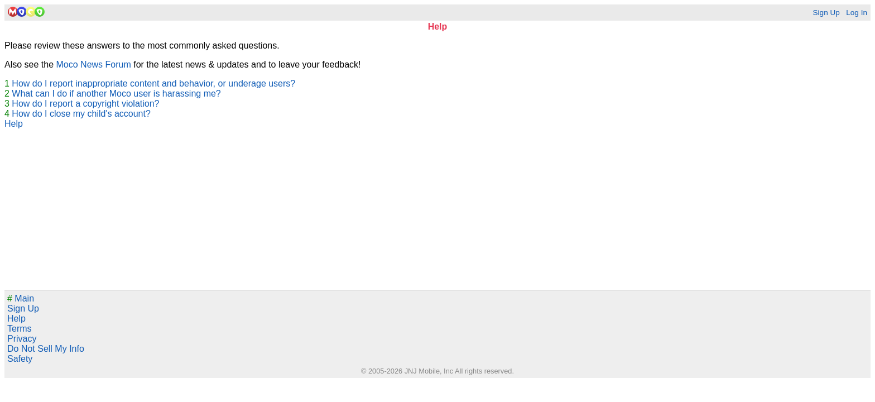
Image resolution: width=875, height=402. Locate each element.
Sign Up (825, 12)
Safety (19, 358)
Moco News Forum (93, 64)
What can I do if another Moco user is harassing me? (116, 93)
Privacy (21, 338)
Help (13, 123)
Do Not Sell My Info (45, 348)
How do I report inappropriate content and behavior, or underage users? (153, 83)
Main (20, 298)
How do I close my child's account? (81, 113)
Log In (856, 12)
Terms (19, 328)
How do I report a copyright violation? (85, 103)
